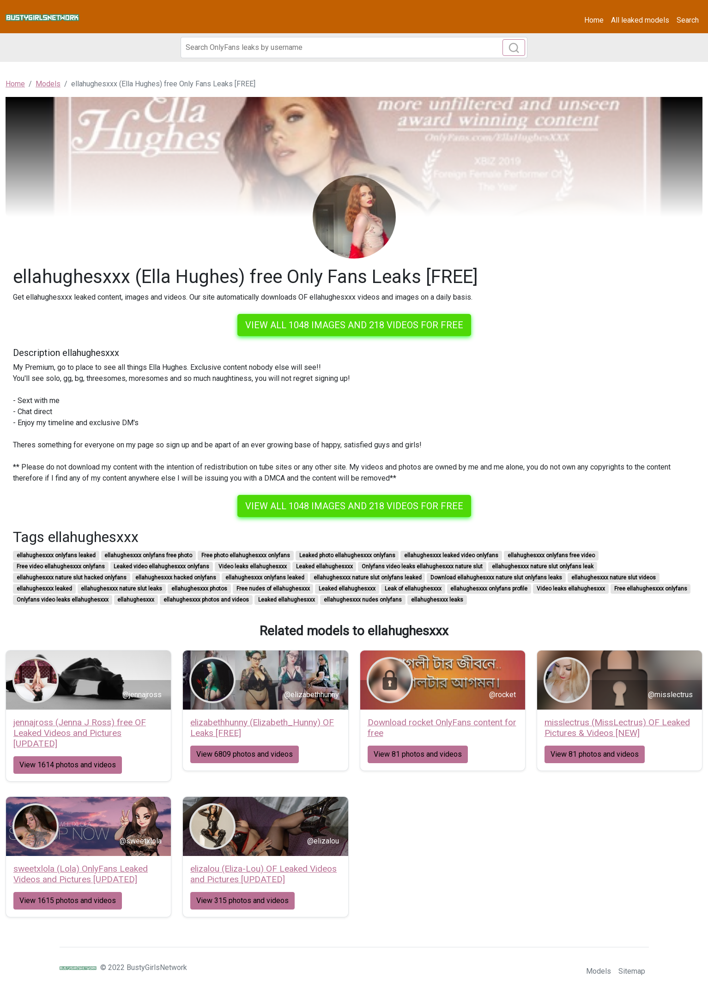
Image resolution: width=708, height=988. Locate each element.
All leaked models (640, 20)
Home (594, 20)
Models (598, 971)
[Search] (354, 47)
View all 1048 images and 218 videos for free (354, 325)
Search (688, 20)
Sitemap (631, 971)
